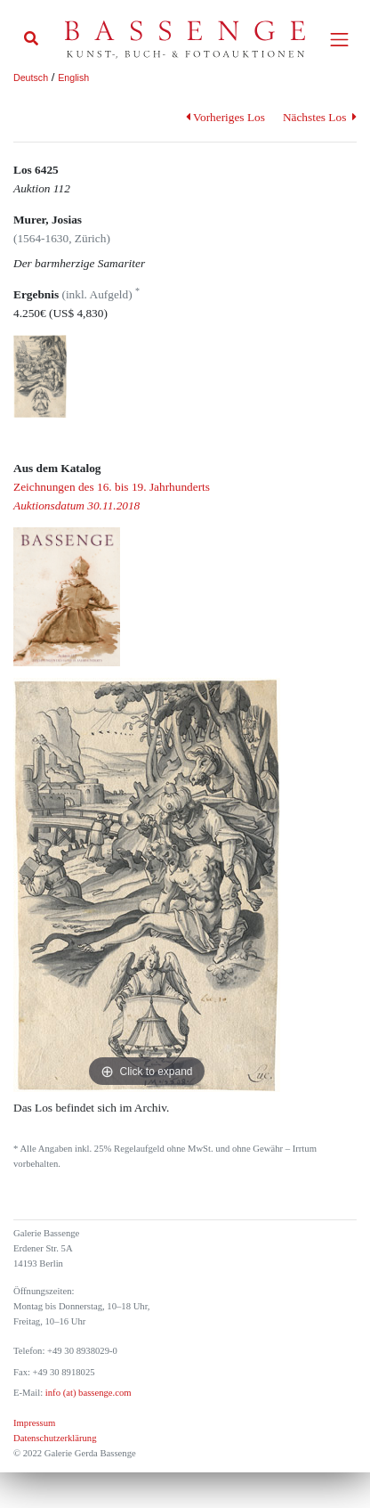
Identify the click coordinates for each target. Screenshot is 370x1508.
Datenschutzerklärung (55, 1438)
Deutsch (30, 77)
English (73, 77)
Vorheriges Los (225, 117)
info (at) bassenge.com (87, 1393)
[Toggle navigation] (339, 40)
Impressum (34, 1423)
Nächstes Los (320, 117)
